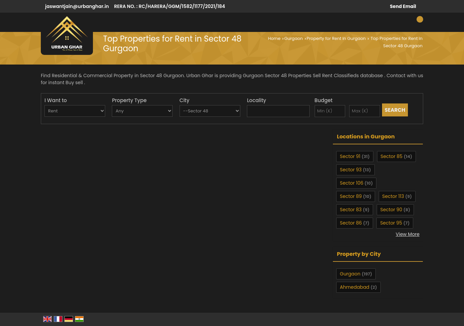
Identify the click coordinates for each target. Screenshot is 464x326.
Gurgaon (293, 38)
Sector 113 (393, 196)
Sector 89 (351, 196)
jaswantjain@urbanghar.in (77, 6)
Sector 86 (351, 223)
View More (408, 234)
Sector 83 (351, 209)
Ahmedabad (354, 287)
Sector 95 (391, 223)
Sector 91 (350, 156)
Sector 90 (391, 209)
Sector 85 (392, 156)
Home (274, 38)
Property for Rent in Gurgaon (336, 38)
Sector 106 (351, 183)
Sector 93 (350, 169)
